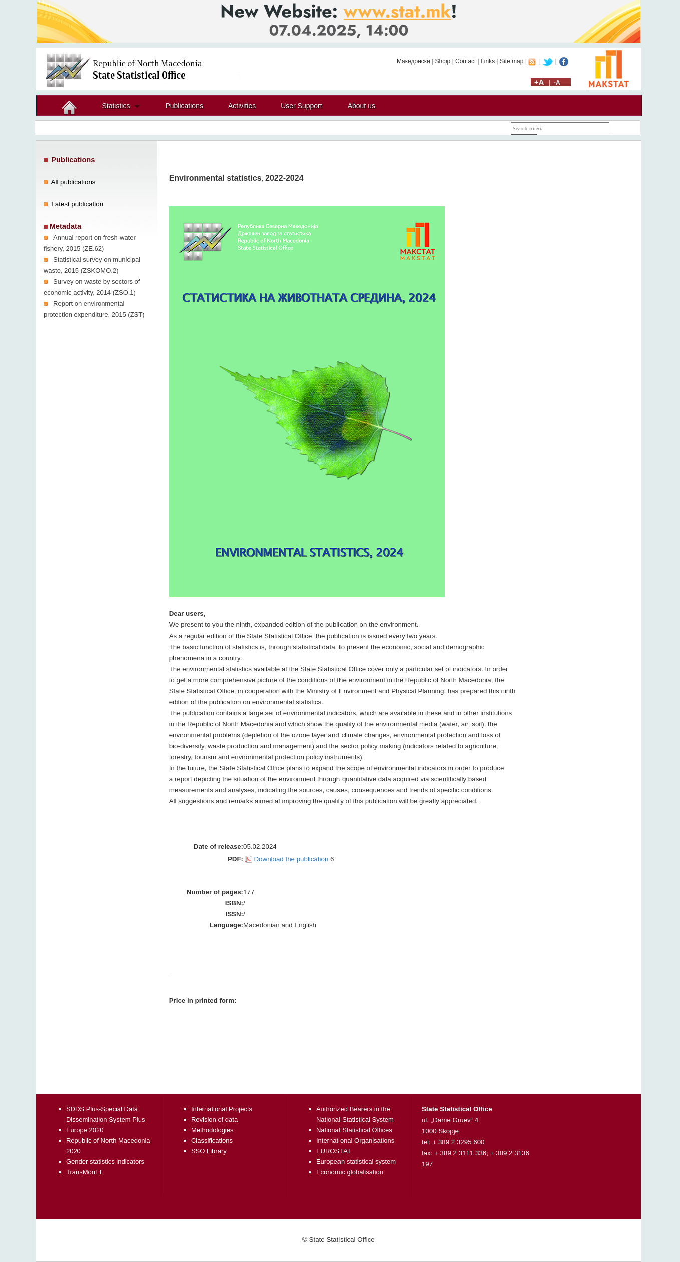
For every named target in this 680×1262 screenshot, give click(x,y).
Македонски (413, 61)
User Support (301, 106)
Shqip (443, 61)
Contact (465, 61)
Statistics (116, 106)
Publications (184, 106)
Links (488, 61)
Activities (242, 106)
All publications (73, 182)
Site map (511, 61)
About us (361, 106)
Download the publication (291, 859)
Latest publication (77, 204)
